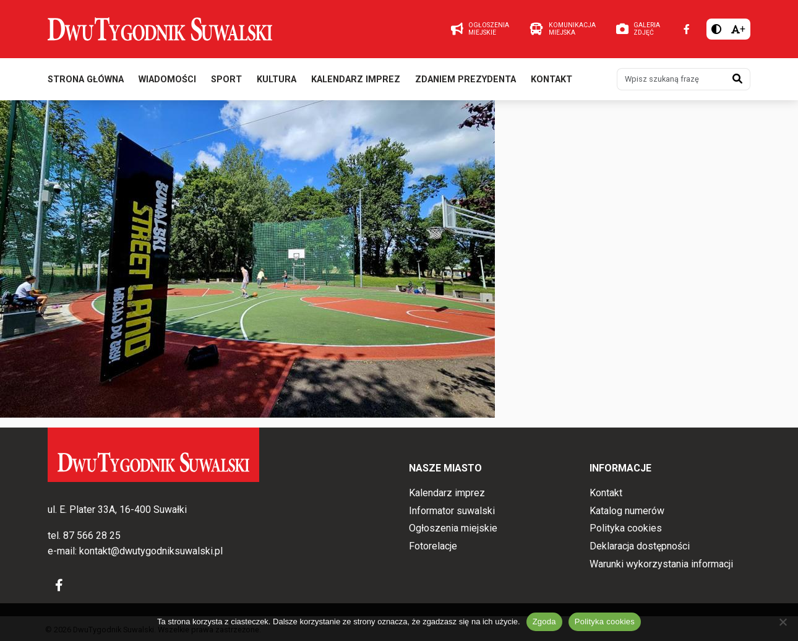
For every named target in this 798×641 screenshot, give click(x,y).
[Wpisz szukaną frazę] (671, 79)
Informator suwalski (452, 511)
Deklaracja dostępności (640, 546)
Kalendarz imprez (355, 79)
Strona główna (86, 79)
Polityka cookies (626, 528)
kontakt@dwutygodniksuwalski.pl (151, 551)
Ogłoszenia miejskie (453, 528)
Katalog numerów (627, 511)
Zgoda (544, 621)
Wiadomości (167, 79)
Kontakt (551, 79)
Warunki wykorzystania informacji (661, 564)
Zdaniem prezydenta (465, 79)
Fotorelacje (433, 546)
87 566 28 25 (92, 535)
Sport (226, 79)
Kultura (276, 79)
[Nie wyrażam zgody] (782, 622)
